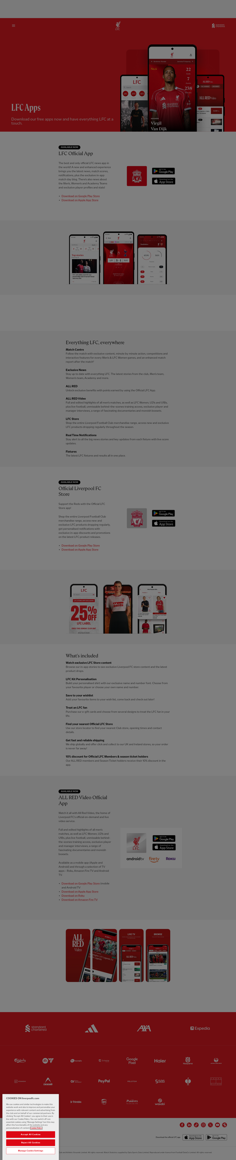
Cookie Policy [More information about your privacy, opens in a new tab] (36, 1135)
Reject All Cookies (30, 1150)
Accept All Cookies (30, 1141)
